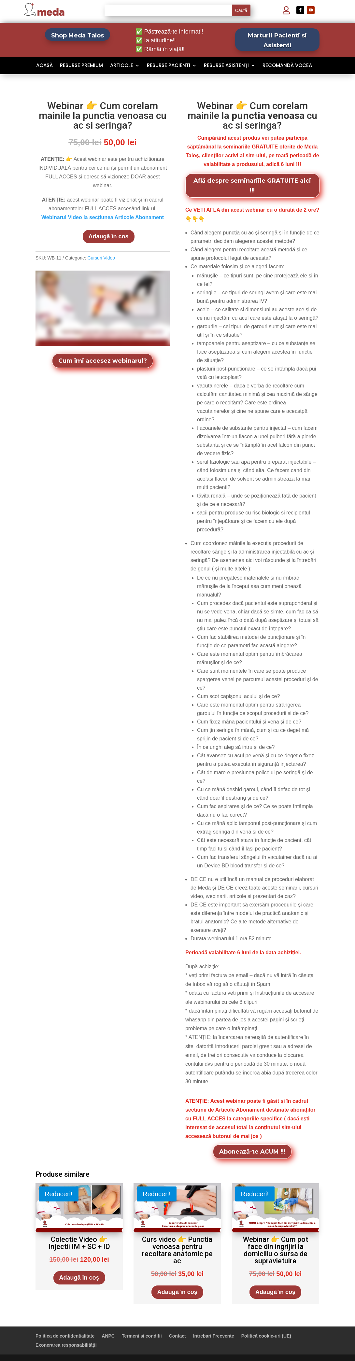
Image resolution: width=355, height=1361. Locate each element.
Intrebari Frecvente (213, 1336)
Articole (121, 66)
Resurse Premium (81, 66)
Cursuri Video (101, 257)
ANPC (108, 1336)
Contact (177, 1336)
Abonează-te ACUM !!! (252, 1151)
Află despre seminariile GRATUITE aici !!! (252, 185)
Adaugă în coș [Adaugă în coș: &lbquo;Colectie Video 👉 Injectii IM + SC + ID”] (79, 1277)
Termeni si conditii (142, 1336)
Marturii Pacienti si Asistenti (277, 40)
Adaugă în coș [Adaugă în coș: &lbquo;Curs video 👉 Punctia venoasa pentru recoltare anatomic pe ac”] (177, 1292)
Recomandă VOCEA (287, 66)
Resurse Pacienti (168, 66)
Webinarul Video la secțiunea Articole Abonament (102, 217)
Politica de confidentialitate (65, 1336)
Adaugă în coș (109, 236)
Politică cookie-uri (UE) (266, 1336)
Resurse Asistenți (226, 66)
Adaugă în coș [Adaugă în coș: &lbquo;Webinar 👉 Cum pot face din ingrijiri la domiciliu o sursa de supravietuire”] (275, 1292)
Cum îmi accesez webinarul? (102, 360)
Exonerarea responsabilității (66, 1345)
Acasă (44, 66)
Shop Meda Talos (77, 35)
